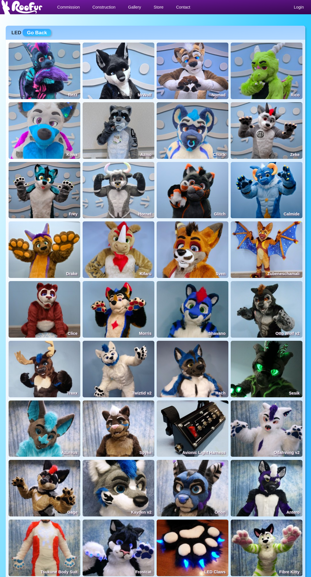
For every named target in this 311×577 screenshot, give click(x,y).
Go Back (37, 32)
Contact (183, 7)
